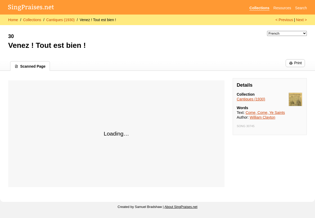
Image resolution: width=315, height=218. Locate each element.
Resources (282, 8)
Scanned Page (30, 66)
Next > (301, 20)
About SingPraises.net (180, 207)
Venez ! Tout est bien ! (98, 20)
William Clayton (262, 117)
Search (301, 8)
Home (13, 20)
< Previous (284, 20)
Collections (259, 8)
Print (295, 63)
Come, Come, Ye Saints (265, 112)
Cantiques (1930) (60, 20)
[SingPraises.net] (31, 8)
